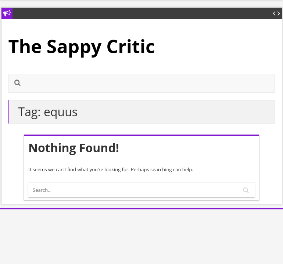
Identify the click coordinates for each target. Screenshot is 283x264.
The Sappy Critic (81, 46)
